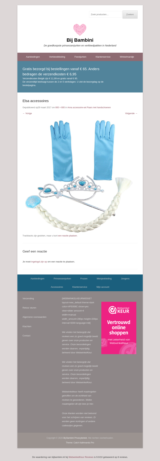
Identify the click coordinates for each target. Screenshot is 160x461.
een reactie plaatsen (67, 236)
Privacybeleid (81, 438)
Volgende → (131, 113)
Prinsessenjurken (62, 278)
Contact (26, 335)
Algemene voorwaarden (34, 317)
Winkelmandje (127, 56)
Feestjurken (80, 56)
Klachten (27, 326)
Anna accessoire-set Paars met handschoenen (89, 107)
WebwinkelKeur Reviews (81, 457)
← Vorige (27, 113)
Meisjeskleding (104, 278)
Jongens (125, 278)
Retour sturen (29, 307)
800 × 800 (60, 107)
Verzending (28, 298)
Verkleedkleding (57, 56)
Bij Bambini (80, 40)
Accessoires (57, 287)
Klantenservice (103, 56)
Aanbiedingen (33, 56)
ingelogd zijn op (39, 261)
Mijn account (102, 287)
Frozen (83, 278)
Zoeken (130, 14)
